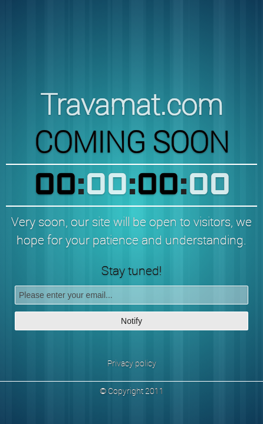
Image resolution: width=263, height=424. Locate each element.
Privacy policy (131, 363)
